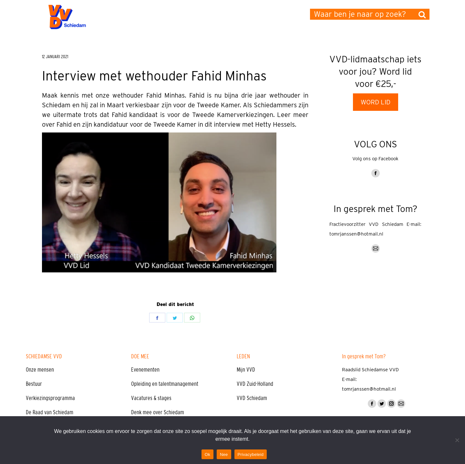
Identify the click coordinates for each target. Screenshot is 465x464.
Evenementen (145, 369)
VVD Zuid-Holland (255, 384)
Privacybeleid (251, 454)
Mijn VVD (246, 369)
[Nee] (457, 440)
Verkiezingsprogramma (50, 398)
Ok (207, 454)
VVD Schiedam (252, 398)
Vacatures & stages (151, 398)
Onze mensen (40, 369)
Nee (224, 454)
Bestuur (34, 384)
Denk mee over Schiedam (157, 412)
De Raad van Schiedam (49, 412)
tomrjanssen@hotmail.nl (356, 234)
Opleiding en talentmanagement (164, 384)
